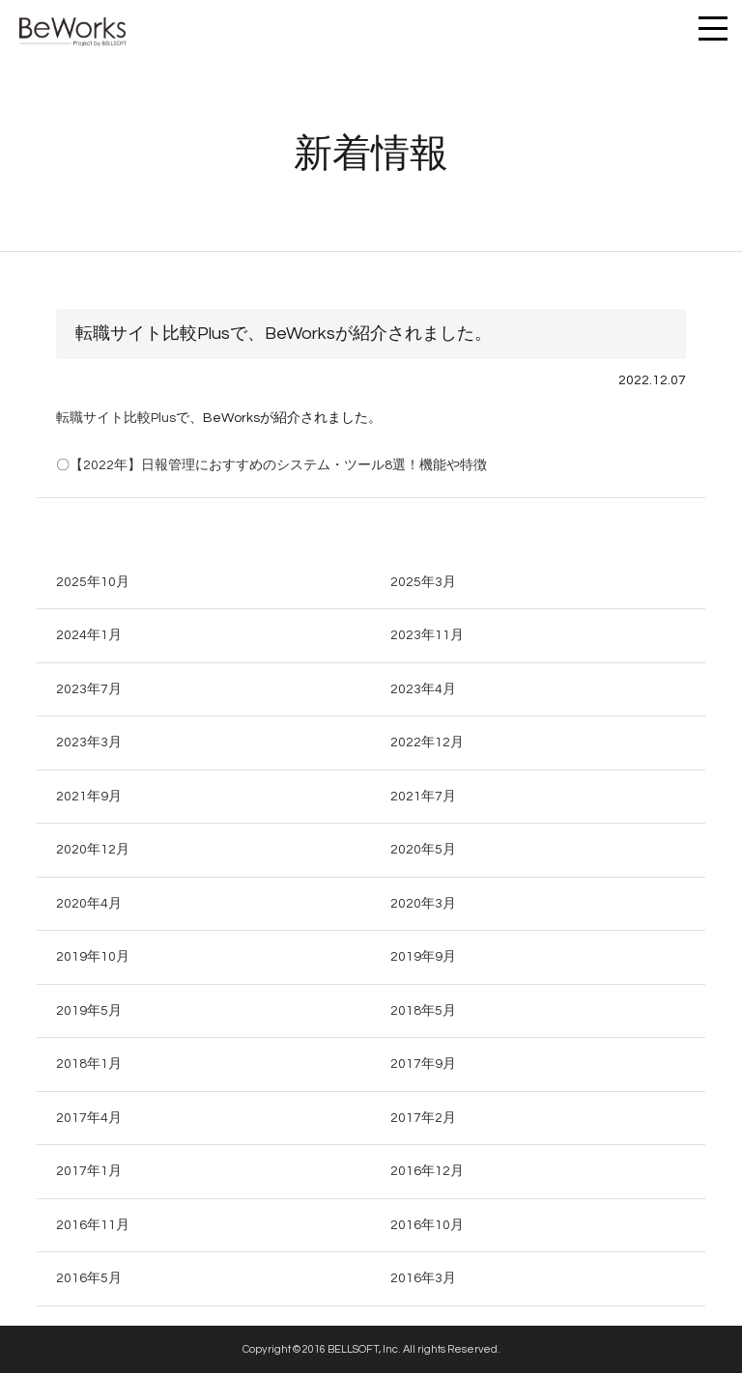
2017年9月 (423, 1064)
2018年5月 (423, 1011)
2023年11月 (427, 635)
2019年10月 (92, 957)
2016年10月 (427, 1225)
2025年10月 (92, 582)
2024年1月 (89, 635)
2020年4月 (89, 904)
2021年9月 (89, 796)
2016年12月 (427, 1171)
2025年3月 (423, 582)
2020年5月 (423, 849)
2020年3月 (423, 904)
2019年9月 (423, 957)
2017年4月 (89, 1118)
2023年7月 (89, 689)
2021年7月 (423, 796)
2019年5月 (89, 1011)
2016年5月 (89, 1278)
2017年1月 (89, 1171)
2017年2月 (423, 1118)
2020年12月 (92, 849)
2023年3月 (89, 742)
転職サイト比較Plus (116, 418)
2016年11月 (92, 1225)
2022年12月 (427, 742)
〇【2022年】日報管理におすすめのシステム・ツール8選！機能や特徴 (271, 465)
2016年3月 (423, 1278)
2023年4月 (423, 689)
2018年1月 (89, 1064)
